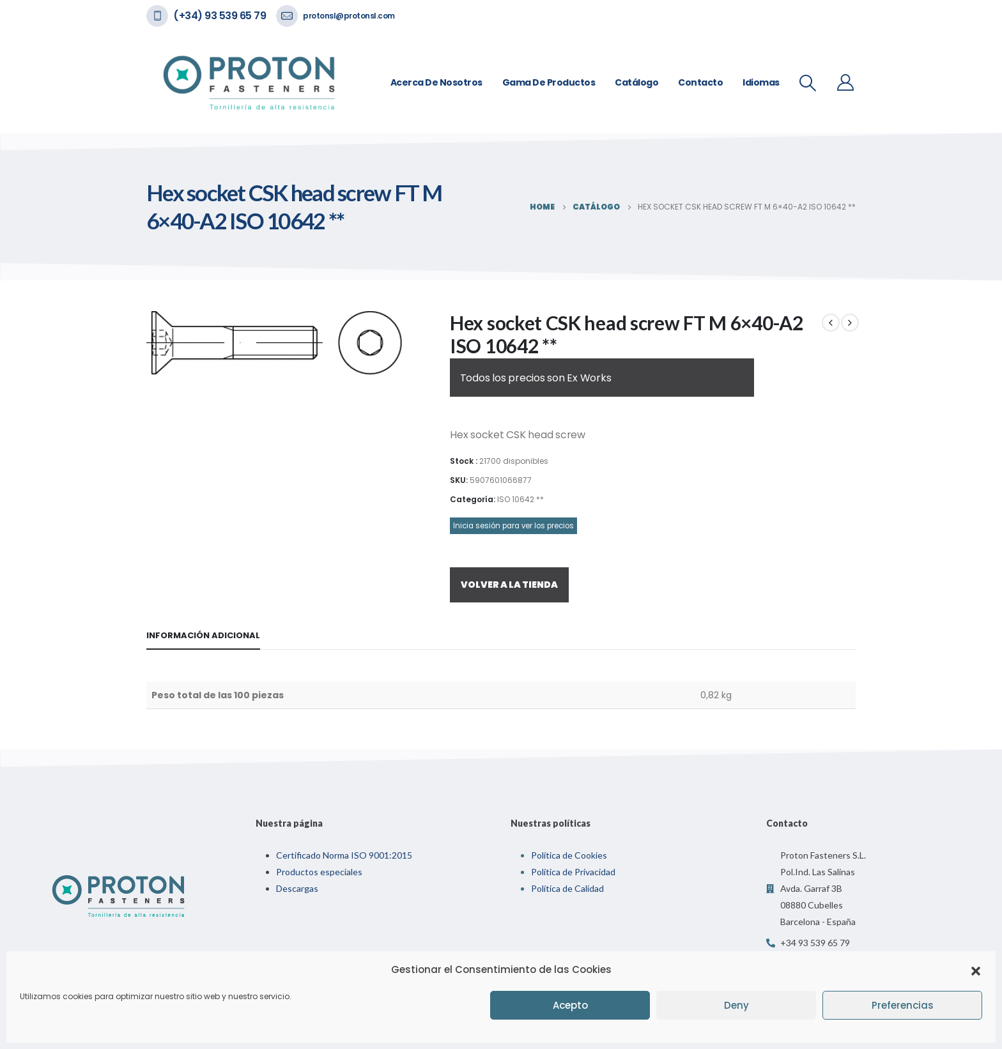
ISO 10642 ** (520, 499)
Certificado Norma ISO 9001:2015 (344, 855)
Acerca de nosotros (436, 82)
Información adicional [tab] (203, 635)
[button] (975, 969)
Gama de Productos (549, 82)
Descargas (297, 888)
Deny (736, 1005)
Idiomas (761, 82)
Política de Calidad (567, 888)
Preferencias (903, 1005)
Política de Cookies (569, 855)
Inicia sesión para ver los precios (513, 526)
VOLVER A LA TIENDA (509, 584)
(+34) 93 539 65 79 (219, 15)
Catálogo (636, 82)
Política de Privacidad (573, 871)
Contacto (700, 82)
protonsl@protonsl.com (349, 15)
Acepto (570, 1005)
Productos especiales (319, 871)
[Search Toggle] (808, 83)
